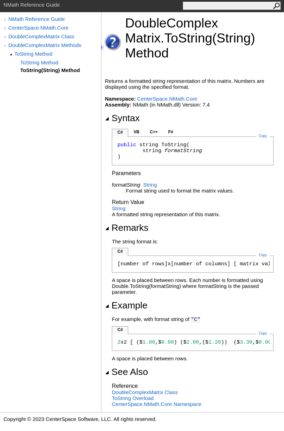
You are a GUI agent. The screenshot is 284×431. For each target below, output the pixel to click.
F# (170, 132)
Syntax (122, 118)
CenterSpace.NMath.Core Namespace (156, 404)
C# (120, 132)
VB (136, 132)
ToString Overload (133, 398)
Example (126, 305)
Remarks (126, 227)
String (150, 185)
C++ (154, 132)
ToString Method (33, 54)
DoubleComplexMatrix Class (41, 36)
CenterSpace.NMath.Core (38, 28)
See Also (126, 372)
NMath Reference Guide (36, 19)
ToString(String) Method (50, 70)
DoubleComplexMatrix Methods (44, 45)
